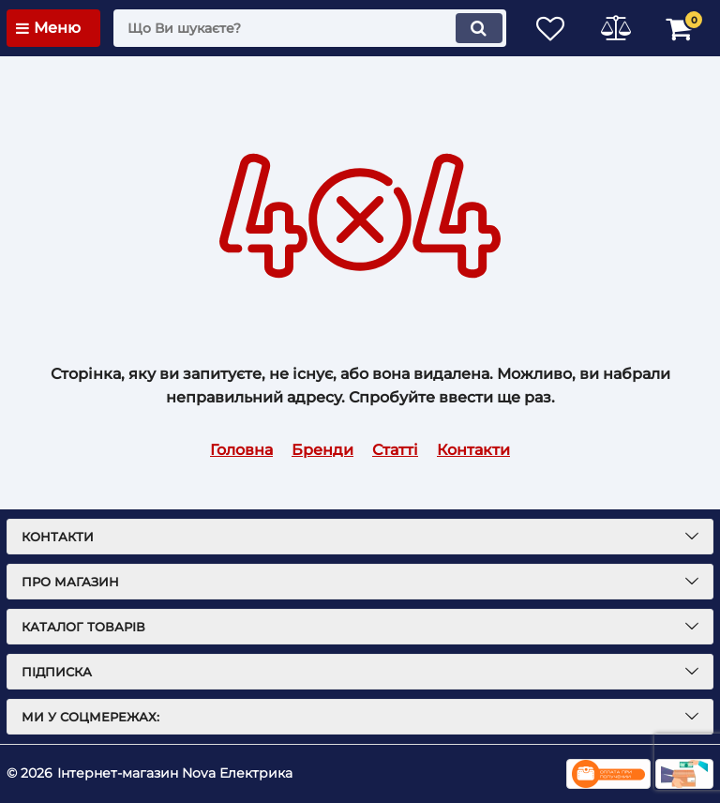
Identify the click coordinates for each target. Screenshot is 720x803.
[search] (308, 28)
